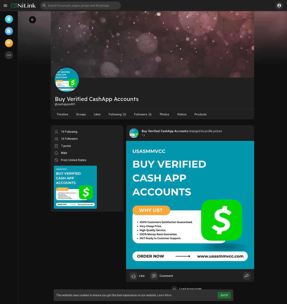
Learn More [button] (164, 295)
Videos (182, 114)
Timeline (62, 114)
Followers (143, 114)
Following (117, 114)
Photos (164, 114)
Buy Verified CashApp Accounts (165, 131)
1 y (143, 135)
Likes (97, 114)
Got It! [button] (224, 295)
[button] (80, 6)
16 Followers (69, 139)
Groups (81, 114)
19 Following (69, 132)
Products (201, 114)
